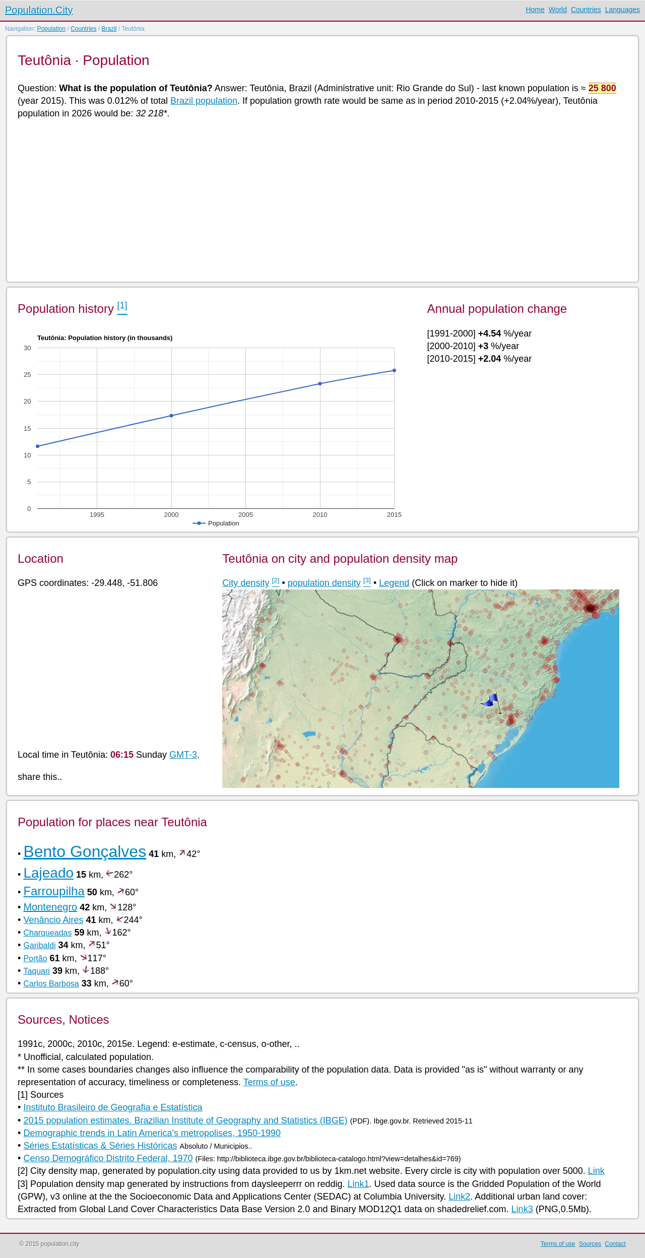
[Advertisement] (320, 199)
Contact (615, 1243)
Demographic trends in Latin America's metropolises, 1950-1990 (152, 1133)
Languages (622, 10)
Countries (586, 10)
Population (51, 28)
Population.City (39, 10)
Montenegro (50, 906)
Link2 (459, 1196)
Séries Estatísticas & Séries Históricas (100, 1146)
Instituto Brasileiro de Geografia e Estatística (112, 1107)
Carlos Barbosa (51, 983)
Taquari (36, 971)
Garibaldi (39, 945)
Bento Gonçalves (84, 851)
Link (596, 1171)
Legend (394, 583)
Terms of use (269, 1082)
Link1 (358, 1184)
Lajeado (48, 873)
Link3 (522, 1209)
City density (245, 583)
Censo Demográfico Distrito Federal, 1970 (107, 1158)
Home (535, 10)
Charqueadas (47, 933)
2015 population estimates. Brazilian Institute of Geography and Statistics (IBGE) (185, 1120)
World (558, 10)
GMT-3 (183, 755)
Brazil (108, 28)
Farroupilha (53, 891)
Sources (590, 1243)
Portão (35, 958)
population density (324, 583)
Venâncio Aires (53, 920)
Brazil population (203, 101)
